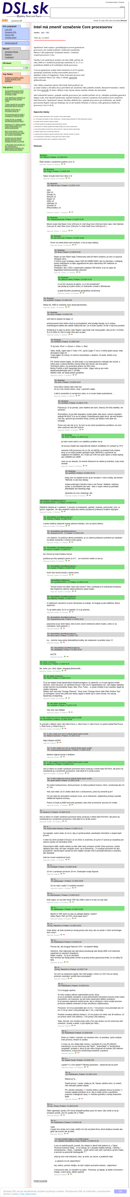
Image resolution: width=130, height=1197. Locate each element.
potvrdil (45, 90)
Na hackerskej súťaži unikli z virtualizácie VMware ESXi (15, 115)
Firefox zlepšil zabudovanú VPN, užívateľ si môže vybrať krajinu (53, 116)
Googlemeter (9, 57)
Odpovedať (43, 164)
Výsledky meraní (10, 37)
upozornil (73, 77)
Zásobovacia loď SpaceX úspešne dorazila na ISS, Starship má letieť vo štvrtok (14, 139)
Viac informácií (28, 1194)
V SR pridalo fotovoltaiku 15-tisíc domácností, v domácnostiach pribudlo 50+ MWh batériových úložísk (15, 147)
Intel (42, 32)
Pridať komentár (40, 1181)
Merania (15, 52)
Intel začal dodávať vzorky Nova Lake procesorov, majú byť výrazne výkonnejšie (14, 132)
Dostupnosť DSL (10, 32)
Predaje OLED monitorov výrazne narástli (46, 121)
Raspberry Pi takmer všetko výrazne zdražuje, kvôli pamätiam (14, 79)
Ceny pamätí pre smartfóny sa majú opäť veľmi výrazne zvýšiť (15, 99)
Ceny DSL (8, 29)
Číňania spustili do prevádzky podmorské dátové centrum (15, 105)
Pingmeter (8, 54)
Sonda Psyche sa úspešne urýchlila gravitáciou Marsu (14, 120)
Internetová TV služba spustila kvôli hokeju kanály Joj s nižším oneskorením (15, 126)
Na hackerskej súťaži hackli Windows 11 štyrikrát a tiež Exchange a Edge (14, 92)
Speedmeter (9, 52)
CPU (47, 32)
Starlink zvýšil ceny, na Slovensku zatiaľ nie (12, 110)
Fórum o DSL (9, 35)
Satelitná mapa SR (11, 43)
